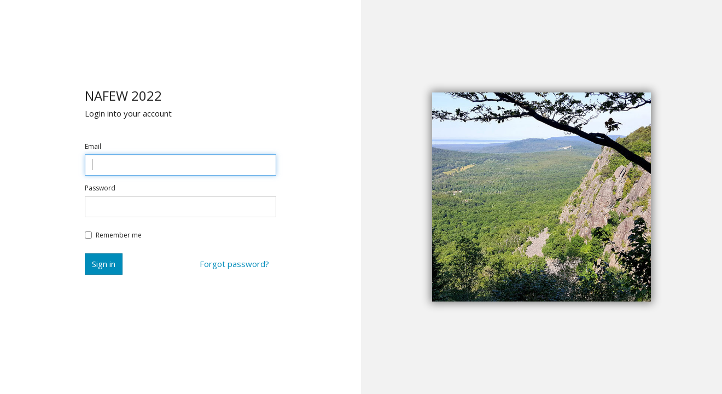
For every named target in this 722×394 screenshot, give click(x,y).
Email (93, 146)
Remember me (113, 235)
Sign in (103, 263)
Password (100, 188)
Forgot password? (234, 263)
